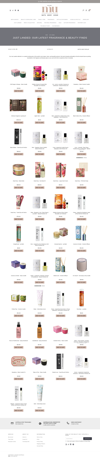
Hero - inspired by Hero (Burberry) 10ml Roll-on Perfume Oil (40, 246)
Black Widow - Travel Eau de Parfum (18, 148)
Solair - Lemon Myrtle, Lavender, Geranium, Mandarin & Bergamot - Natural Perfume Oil (81, 343)
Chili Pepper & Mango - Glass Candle (18, 85)
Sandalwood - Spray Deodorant (39, 342)
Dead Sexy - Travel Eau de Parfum (19, 213)
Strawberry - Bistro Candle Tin (18, 373)
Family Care (41, 19)
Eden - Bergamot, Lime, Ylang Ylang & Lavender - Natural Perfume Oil (39, 214)
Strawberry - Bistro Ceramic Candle (81, 85)
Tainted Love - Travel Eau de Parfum (60, 373)
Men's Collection (29, 22)
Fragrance (51, 19)
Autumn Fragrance (69, 22)
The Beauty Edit (45, 26)
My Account (10, 437)
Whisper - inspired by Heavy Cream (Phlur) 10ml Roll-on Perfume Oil (18, 406)
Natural (39, 22)
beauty (43, 58)
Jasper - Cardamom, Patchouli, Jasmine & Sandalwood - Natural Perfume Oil (39, 277)
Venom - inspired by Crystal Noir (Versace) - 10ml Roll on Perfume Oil (81, 374)
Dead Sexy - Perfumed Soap (81, 182)
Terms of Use (39, 437)
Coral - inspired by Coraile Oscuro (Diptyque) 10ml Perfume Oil (60, 149)
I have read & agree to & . (77, 441)
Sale (60, 22)
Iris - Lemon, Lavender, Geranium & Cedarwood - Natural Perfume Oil (60, 86)
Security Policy (40, 446)
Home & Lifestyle (75, 19)
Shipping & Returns (41, 443)
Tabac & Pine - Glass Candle (39, 373)
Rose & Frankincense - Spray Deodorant (18, 342)
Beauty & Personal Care (28, 19)
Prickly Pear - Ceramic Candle (19, 310)
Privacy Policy (40, 441)
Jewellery (86, 19)
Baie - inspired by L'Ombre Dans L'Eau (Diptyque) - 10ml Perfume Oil (60, 118)
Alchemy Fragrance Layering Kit (18, 117)
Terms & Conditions (79, 441)
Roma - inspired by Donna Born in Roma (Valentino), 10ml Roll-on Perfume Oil (60, 311)
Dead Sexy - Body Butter (18, 182)
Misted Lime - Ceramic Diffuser (61, 277)
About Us (24, 437)
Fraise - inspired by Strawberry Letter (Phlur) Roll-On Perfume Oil (81, 214)
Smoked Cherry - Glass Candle (60, 342)
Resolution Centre (12, 441)
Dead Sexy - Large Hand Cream (60, 182)
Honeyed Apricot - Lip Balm (60, 245)
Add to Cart (18, 92)
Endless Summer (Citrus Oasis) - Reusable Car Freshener (60, 214)
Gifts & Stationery (62, 19)
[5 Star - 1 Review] (39, 287)
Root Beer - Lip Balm (81, 310)
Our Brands (56, 26)
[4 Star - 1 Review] (81, 159)
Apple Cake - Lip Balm (40, 117)
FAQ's (38, 439)
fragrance (37, 58)
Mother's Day (82, 22)
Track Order (10, 439)
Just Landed (18, 22)
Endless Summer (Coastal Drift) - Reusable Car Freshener (39, 86)
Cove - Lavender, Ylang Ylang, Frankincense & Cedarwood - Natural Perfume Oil (81, 150)
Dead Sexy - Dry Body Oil (40, 182)
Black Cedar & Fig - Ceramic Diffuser (81, 117)
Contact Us (24, 439)
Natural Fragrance (50, 22)
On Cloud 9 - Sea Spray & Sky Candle (81, 277)
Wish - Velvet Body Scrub (39, 405)
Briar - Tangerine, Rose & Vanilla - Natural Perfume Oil (39, 149)
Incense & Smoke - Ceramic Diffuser (81, 245)
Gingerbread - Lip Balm (18, 245)
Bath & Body (15, 19)
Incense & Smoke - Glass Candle (18, 277)
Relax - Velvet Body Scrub (40, 310)
